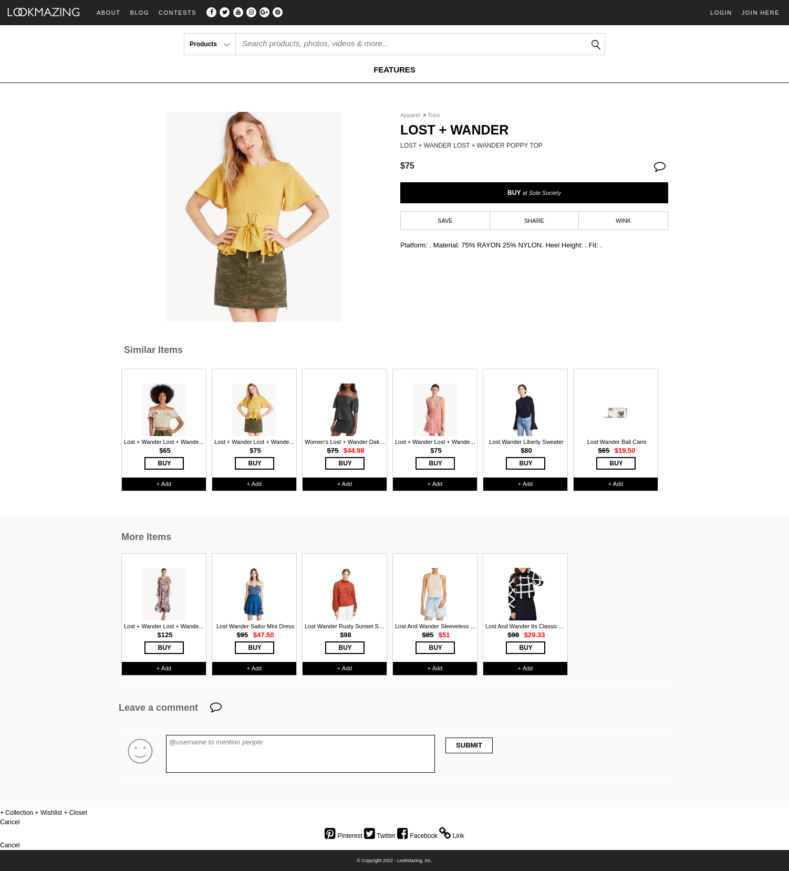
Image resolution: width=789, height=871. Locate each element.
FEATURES (394, 69)
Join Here (761, 12)
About (108, 13)
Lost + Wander (454, 130)
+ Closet (75, 812)
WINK (623, 220)
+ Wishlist (48, 812)
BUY (534, 192)
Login (721, 12)
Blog (139, 13)
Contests (177, 13)
